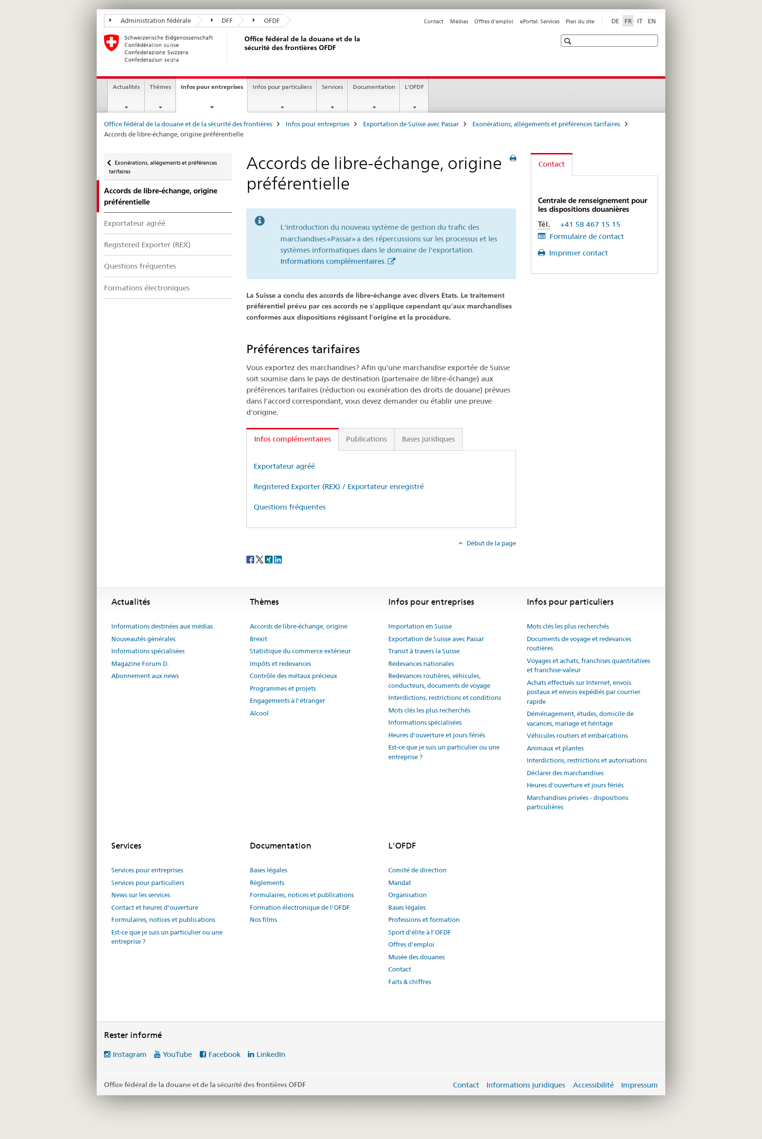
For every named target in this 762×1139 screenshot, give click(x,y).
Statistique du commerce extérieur (300, 651)
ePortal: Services (539, 21)
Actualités (126, 86)
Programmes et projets (283, 688)
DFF (222, 20)
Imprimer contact (577, 252)
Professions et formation (424, 919)
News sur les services (140, 895)
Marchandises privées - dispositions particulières (577, 802)
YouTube (177, 1054)
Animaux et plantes (555, 748)
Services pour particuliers (147, 882)
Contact (433, 21)
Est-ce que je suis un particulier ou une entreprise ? (444, 752)
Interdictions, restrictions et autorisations (587, 760)
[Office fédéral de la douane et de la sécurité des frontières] (242, 48)
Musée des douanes (416, 957)
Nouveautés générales (143, 639)
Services (332, 86)
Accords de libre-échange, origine (298, 626)
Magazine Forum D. (140, 663)
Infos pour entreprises (214, 90)
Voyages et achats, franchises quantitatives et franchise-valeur (588, 665)
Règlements (267, 882)
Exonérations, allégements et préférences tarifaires (546, 124)
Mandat (399, 882)
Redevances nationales (421, 663)
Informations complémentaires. (333, 261)
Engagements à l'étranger (287, 700)
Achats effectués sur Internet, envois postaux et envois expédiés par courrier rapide (584, 692)
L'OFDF (414, 86)
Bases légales (268, 870)
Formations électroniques (147, 287)
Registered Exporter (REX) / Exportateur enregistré (339, 486)
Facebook (224, 1054)
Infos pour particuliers (282, 86)
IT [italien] (639, 21)
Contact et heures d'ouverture (154, 907)
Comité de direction (417, 870)
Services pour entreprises (147, 870)
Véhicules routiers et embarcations (577, 735)
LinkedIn (271, 1054)
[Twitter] (260, 559)
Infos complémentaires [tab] (292, 438)
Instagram (130, 1054)
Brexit (258, 639)
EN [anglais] (652, 21)
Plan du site (580, 21)
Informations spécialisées (148, 651)
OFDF (266, 20)
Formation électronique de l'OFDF (300, 907)
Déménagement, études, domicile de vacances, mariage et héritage (580, 718)
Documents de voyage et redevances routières (579, 643)
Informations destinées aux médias (162, 626)
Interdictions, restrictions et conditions (444, 697)
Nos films (263, 919)
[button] (568, 41)
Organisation (407, 895)
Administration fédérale (150, 20)
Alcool (259, 713)
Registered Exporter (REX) (147, 244)
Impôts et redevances (280, 663)
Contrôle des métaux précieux (293, 676)
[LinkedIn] (278, 559)
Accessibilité (593, 1084)
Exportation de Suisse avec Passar (411, 124)
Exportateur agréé (134, 223)
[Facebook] (251, 559)
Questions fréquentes (140, 266)
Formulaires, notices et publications (163, 919)
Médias (459, 21)
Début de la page (490, 543)
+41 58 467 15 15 (590, 224)
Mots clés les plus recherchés (429, 710)
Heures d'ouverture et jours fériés (436, 735)
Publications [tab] (366, 438)
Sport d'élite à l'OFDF (419, 932)
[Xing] (269, 559)
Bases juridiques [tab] (428, 438)
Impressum (639, 1084)
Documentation (374, 86)
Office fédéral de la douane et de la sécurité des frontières (188, 124)
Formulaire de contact (586, 236)
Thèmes (160, 86)
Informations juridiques (525, 1084)
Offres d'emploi (493, 21)
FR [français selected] (628, 21)
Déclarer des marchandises (565, 773)
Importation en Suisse (420, 626)
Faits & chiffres (409, 982)
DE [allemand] (615, 21)
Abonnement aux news (145, 676)
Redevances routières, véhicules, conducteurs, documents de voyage (439, 680)
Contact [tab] (551, 164)
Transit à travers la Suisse (424, 651)
